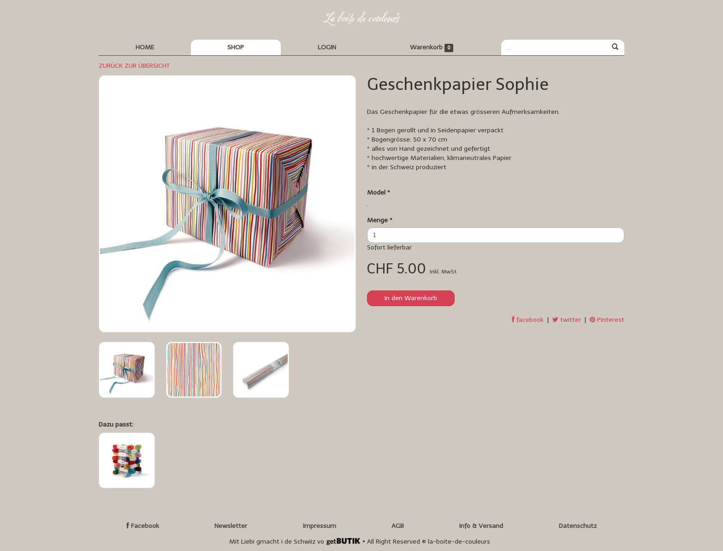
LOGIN (327, 47)
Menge (379, 220)
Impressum (319, 526)
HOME (145, 47)
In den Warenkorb (411, 298)
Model (378, 192)
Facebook (142, 526)
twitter (566, 320)
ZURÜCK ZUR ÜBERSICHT (134, 66)
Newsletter (230, 526)
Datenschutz (578, 526)
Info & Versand (481, 526)
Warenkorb (432, 47)
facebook (528, 320)
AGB (397, 526)
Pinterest (607, 320)
